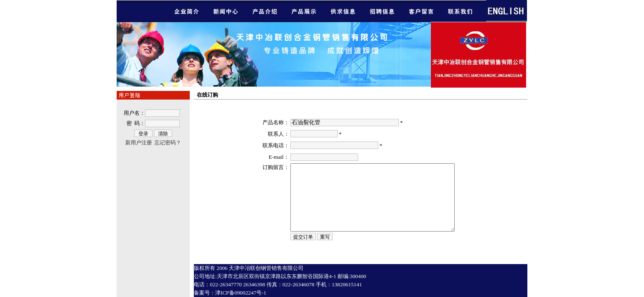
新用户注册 (138, 142)
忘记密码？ (167, 142)
